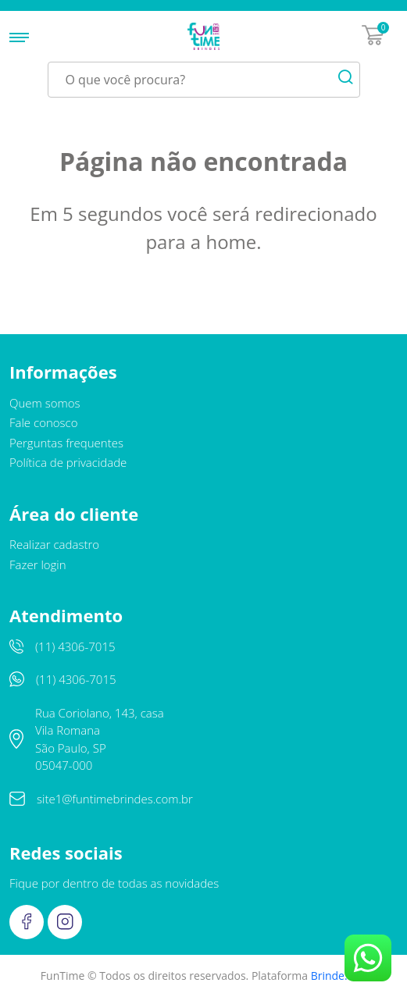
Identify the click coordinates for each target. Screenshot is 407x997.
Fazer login (37, 564)
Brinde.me (337, 975)
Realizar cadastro (54, 544)
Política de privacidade (68, 462)
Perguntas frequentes (66, 442)
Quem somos (44, 403)
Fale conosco (43, 422)
